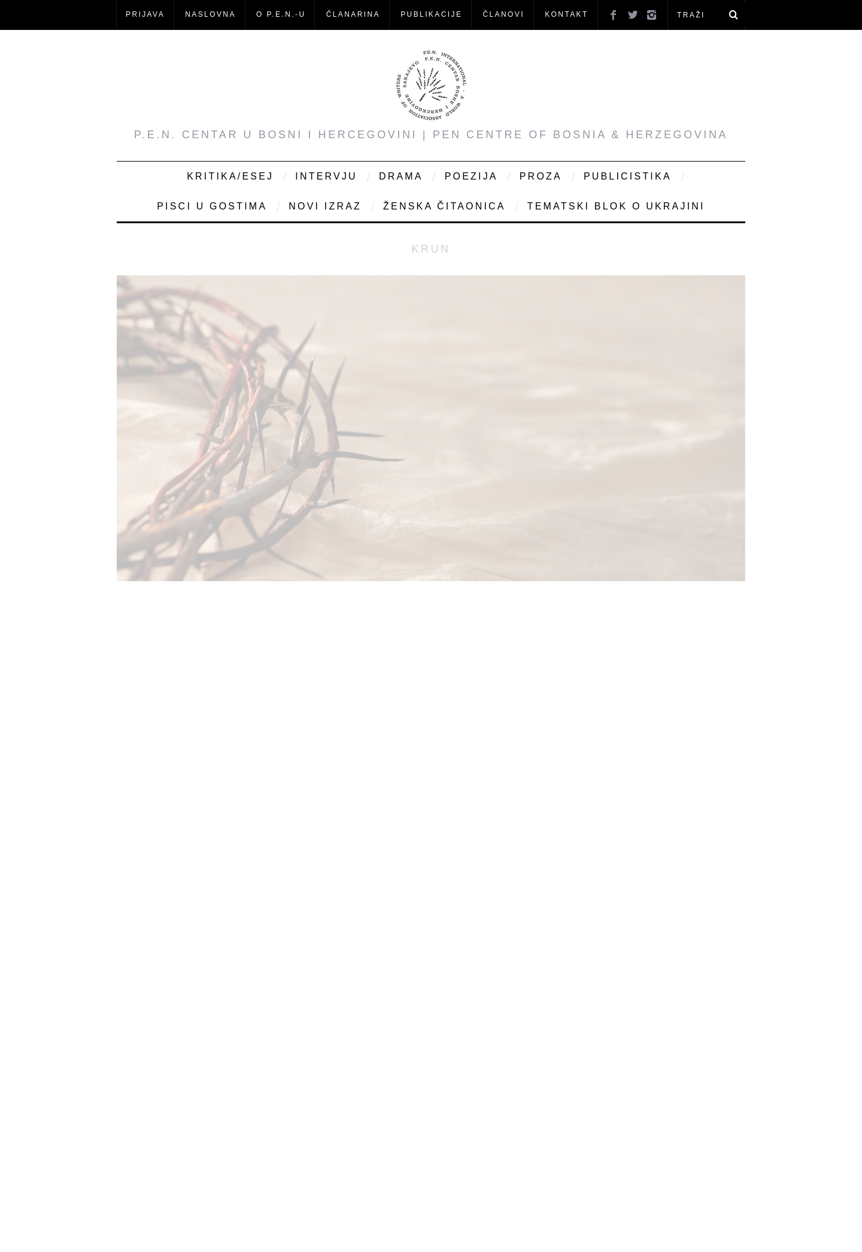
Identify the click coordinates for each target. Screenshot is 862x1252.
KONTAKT (566, 14)
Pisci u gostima (212, 206)
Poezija (471, 176)
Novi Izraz (325, 206)
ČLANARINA (353, 14)
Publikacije (431, 14)
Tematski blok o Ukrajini (616, 206)
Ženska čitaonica (444, 206)
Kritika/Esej (230, 176)
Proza (541, 176)
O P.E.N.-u (280, 14)
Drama (401, 176)
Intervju (326, 176)
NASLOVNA (210, 14)
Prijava (145, 14)
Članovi (503, 14)
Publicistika (628, 176)
